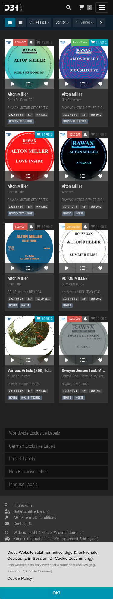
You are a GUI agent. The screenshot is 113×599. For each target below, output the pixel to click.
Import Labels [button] (22, 459)
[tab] (56, 433)
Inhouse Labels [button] (23, 484)
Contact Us (18, 523)
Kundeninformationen (51, 538)
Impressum (18, 505)
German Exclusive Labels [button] (32, 446)
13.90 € (44, 42)
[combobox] (39, 22)
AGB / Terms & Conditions (30, 517)
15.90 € (44, 227)
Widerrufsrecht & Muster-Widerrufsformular (44, 532)
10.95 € (44, 319)
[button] (19, 578)
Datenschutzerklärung (27, 511)
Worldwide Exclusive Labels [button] (34, 433)
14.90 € (99, 42)
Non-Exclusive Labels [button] (29, 472)
